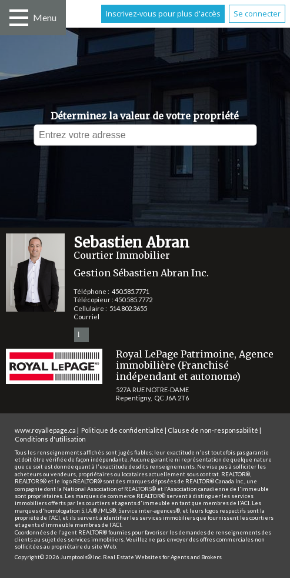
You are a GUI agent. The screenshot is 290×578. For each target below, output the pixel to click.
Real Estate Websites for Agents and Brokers (162, 557)
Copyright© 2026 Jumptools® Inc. (58, 557)
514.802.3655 (128, 308)
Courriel (86, 316)
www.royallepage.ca (45, 430)
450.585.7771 (130, 291)
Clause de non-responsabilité (213, 430)
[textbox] (145, 134)
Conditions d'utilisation (50, 439)
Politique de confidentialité (122, 430)
